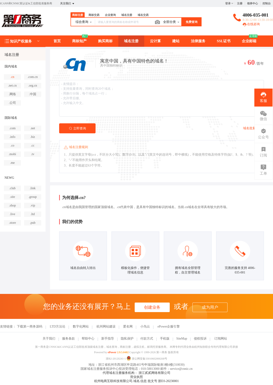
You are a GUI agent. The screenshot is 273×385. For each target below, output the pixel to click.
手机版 (164, 338)
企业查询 (110, 15)
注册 (240, 3)
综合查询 (84, 22)
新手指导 (107, 338)
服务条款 (68, 338)
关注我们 (67, 3)
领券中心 (252, 3)
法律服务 (198, 41)
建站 (175, 41)
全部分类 (171, 22)
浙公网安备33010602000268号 (146, 358)
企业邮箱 (249, 41)
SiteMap (181, 338)
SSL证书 (223, 41)
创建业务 (152, 307)
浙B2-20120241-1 (116, 358)
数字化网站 (81, 326)
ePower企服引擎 (168, 326)
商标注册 (77, 15)
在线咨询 (251, 24)
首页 (57, 41)
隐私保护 (127, 338)
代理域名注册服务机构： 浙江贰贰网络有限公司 (136, 373)
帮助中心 (88, 338)
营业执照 (136, 377)
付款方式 (146, 338)
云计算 (155, 41)
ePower (112, 352)
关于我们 (49, 338)
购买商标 (105, 41)
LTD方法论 (57, 326)
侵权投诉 (200, 338)
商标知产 (79, 41)
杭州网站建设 (106, 326)
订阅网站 (220, 338)
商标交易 (93, 15)
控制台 (267, 3)
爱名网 (128, 326)
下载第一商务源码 (29, 326)
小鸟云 (145, 326)
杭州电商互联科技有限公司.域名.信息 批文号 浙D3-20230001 (136, 381)
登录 (228, 3)
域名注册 (126, 15)
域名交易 (143, 15)
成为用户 (210, 307)
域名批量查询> (253, 128)
